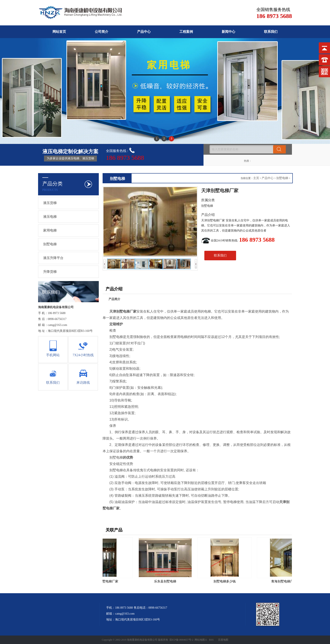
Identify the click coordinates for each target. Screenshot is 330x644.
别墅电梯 (50, 244)
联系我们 (271, 31)
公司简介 (101, 31)
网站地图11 (201, 639)
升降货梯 (50, 271)
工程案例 (186, 31)
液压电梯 (50, 216)
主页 (256, 178)
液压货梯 (50, 203)
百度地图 (223, 639)
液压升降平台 (53, 258)
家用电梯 (50, 230)
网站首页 (59, 31)
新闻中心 (228, 31)
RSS (211, 639)
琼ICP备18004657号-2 (181, 639)
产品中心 (144, 31)
